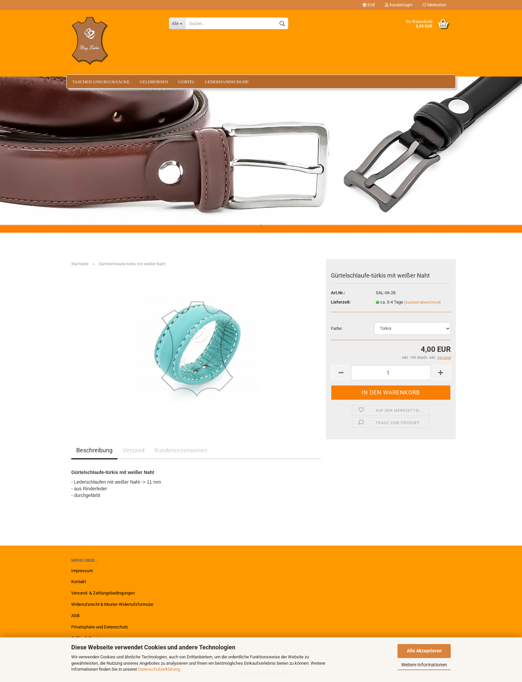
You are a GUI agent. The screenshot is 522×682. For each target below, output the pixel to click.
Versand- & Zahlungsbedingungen (103, 592)
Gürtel (186, 81)
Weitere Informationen (424, 664)
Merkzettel (434, 5)
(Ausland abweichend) (422, 302)
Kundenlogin (398, 5)
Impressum (82, 570)
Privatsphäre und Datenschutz (99, 626)
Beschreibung (94, 450)
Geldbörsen (153, 81)
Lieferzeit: (341, 302)
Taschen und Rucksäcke (101, 81)
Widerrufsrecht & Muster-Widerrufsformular (112, 604)
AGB (75, 615)
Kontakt (78, 581)
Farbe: (337, 328)
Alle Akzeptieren (424, 650)
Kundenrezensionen (180, 450)
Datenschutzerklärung (159, 669)
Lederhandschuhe (227, 81)
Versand (133, 450)
